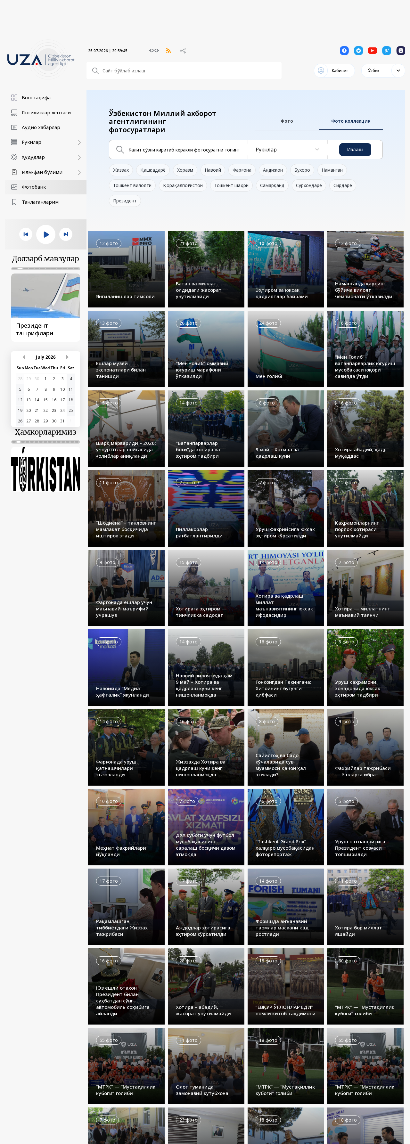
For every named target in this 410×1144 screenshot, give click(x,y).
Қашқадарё (153, 170)
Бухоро (302, 170)
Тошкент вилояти (132, 185)
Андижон (273, 170)
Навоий (213, 170)
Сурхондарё (309, 185)
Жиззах (121, 170)
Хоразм (185, 170)
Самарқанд (272, 185)
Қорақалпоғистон (183, 185)
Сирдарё (342, 185)
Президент (125, 201)
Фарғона (242, 170)
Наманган (332, 170)
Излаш (355, 149)
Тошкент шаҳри (231, 185)
